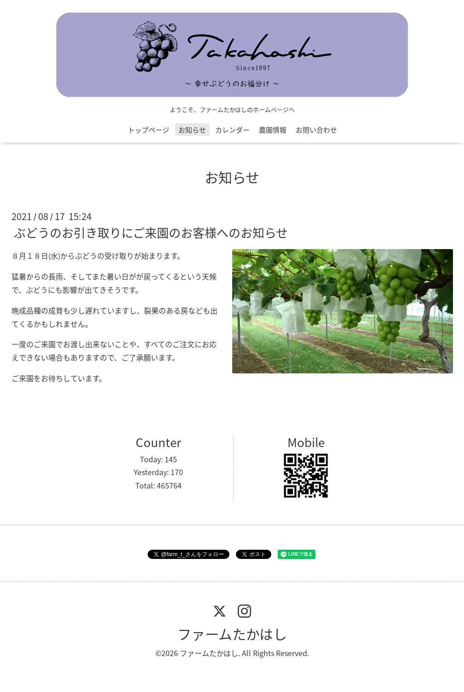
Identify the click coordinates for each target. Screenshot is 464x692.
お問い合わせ (316, 130)
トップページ (148, 130)
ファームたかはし (232, 633)
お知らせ (192, 130)
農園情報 (272, 130)
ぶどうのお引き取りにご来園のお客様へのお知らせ (151, 232)
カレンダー (232, 130)
